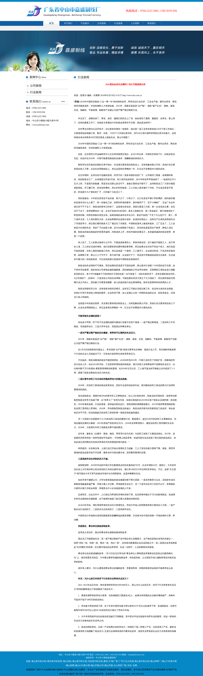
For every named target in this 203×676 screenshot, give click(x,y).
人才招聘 (135, 23)
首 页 (51, 23)
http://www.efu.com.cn (132, 95)
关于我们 (68, 23)
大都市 (77, 488)
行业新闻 (118, 23)
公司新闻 (101, 23)
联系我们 (151, 23)
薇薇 (154, 118)
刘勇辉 (96, 95)
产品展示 (85, 23)
